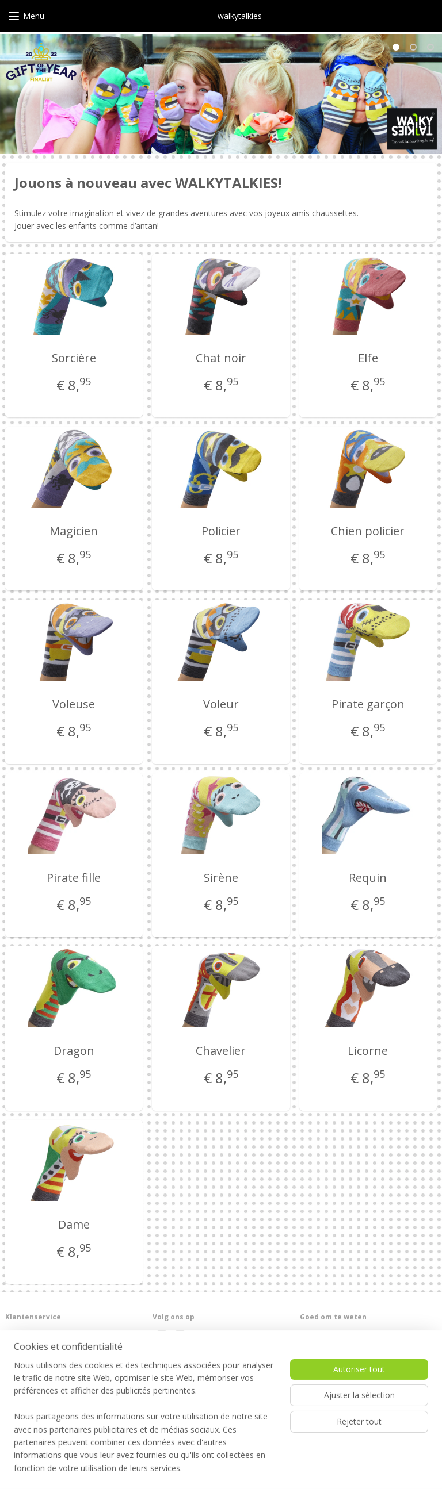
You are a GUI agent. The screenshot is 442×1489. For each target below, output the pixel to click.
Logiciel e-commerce (242, 1468)
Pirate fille (74, 877)
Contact (18, 1345)
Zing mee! (316, 1412)
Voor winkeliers (325, 1357)
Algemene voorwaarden (45, 1368)
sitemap (173, 1468)
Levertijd (314, 1335)
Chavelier (221, 1051)
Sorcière (74, 358)
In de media (319, 1379)
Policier (221, 531)
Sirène (221, 877)
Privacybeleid (27, 1379)
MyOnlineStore (344, 1468)
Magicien (73, 531)
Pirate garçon (368, 704)
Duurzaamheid (324, 1368)
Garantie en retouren (39, 1357)
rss (197, 1468)
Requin (368, 877)
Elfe (368, 358)
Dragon (74, 1051)
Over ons (20, 1335)
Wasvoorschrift (325, 1345)
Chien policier (368, 531)
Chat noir (221, 358)
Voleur (221, 704)
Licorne (368, 1051)
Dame (74, 1224)
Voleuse (73, 704)
